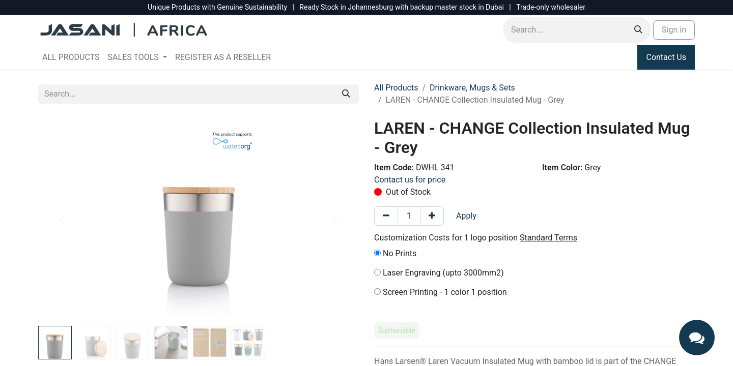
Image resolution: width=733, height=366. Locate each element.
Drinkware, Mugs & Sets (472, 88)
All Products (396, 88)
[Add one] (432, 216)
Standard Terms (548, 237)
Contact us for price (409, 180)
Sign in (674, 30)
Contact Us (666, 57)
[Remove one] (386, 216)
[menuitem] (71, 57)
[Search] (638, 30)
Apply (466, 216)
